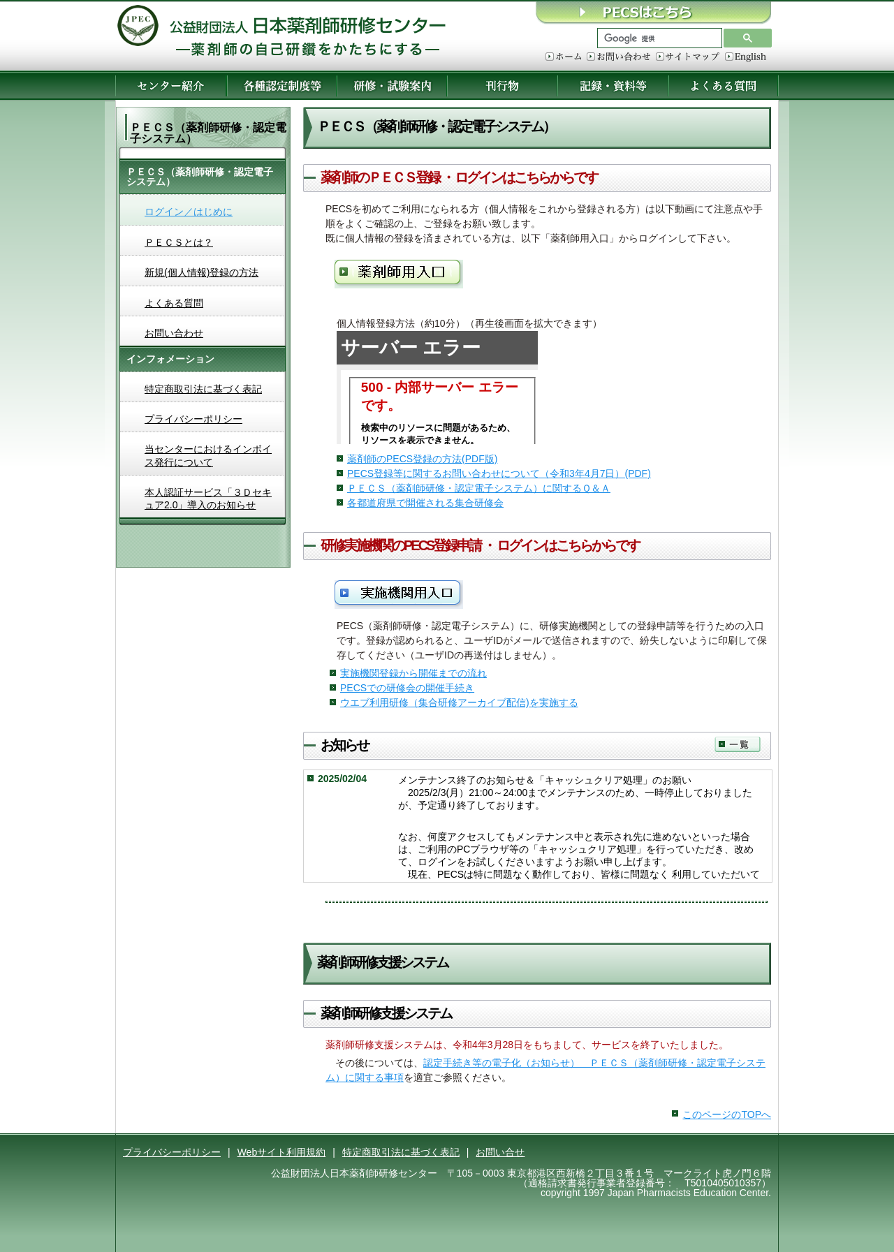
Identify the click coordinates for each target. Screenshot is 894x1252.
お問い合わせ (618, 57)
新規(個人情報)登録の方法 (201, 272)
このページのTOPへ (726, 1114)
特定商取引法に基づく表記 (203, 389)
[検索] (658, 38)
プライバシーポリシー (193, 419)
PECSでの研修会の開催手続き (407, 687)
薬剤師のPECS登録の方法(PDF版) (422, 458)
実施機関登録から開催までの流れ (413, 673)
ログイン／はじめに (189, 211)
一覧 (738, 745)
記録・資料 (612, 85)
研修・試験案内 (392, 85)
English (745, 57)
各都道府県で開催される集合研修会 (425, 502)
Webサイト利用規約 (281, 1152)
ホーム (563, 57)
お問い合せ (500, 1152)
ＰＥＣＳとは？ (179, 242)
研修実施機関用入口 (399, 594)
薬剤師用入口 (399, 274)
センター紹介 (170, 85)
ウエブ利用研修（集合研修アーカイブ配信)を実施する (459, 702)
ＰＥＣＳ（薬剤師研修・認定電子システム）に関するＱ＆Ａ (478, 488)
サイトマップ (687, 57)
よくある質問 (723, 85)
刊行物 (502, 85)
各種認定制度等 (281, 85)
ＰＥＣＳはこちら (653, 12)
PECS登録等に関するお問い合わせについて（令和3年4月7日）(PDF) (499, 473)
